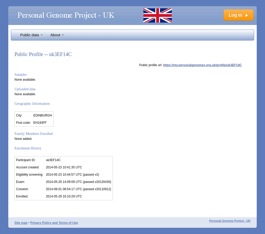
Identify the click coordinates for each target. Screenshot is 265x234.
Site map (20, 223)
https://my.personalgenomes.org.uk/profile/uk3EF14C (202, 65)
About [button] (57, 35)
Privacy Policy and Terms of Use (54, 223)
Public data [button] (31, 35)
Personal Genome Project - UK (230, 220)
